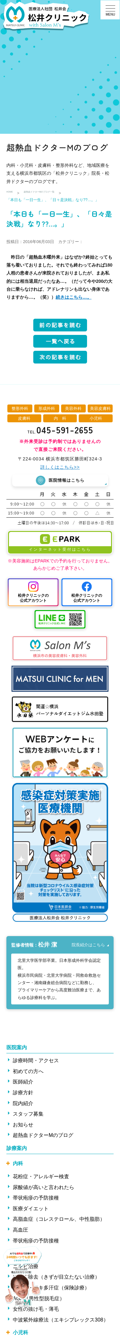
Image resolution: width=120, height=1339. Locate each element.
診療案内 (16, 1150)
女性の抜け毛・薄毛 (36, 1311)
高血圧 (20, 1231)
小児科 (20, 1334)
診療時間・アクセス (36, 1062)
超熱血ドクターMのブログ (43, 1137)
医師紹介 (23, 1084)
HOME (12, 193)
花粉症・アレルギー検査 (41, 1178)
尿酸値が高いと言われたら (43, 1189)
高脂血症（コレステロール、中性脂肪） (59, 1221)
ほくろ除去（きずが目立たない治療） (56, 1279)
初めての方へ (28, 1073)
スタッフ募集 (28, 1116)
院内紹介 (23, 1105)
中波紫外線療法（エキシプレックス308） (60, 1321)
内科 (18, 1165)
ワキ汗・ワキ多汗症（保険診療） (51, 1289)
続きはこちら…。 (74, 297)
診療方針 (23, 1094)
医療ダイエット (31, 1210)
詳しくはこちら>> (60, 467)
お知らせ (23, 1126)
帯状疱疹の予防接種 (36, 1200)
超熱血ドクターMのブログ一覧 (55, 193)
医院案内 (16, 1049)
